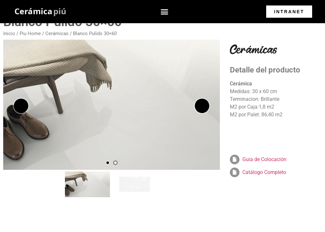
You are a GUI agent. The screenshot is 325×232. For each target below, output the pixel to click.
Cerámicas (56, 33)
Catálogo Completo (264, 172)
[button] (164, 11)
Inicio (9, 33)
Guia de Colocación (264, 159)
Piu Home (30, 33)
